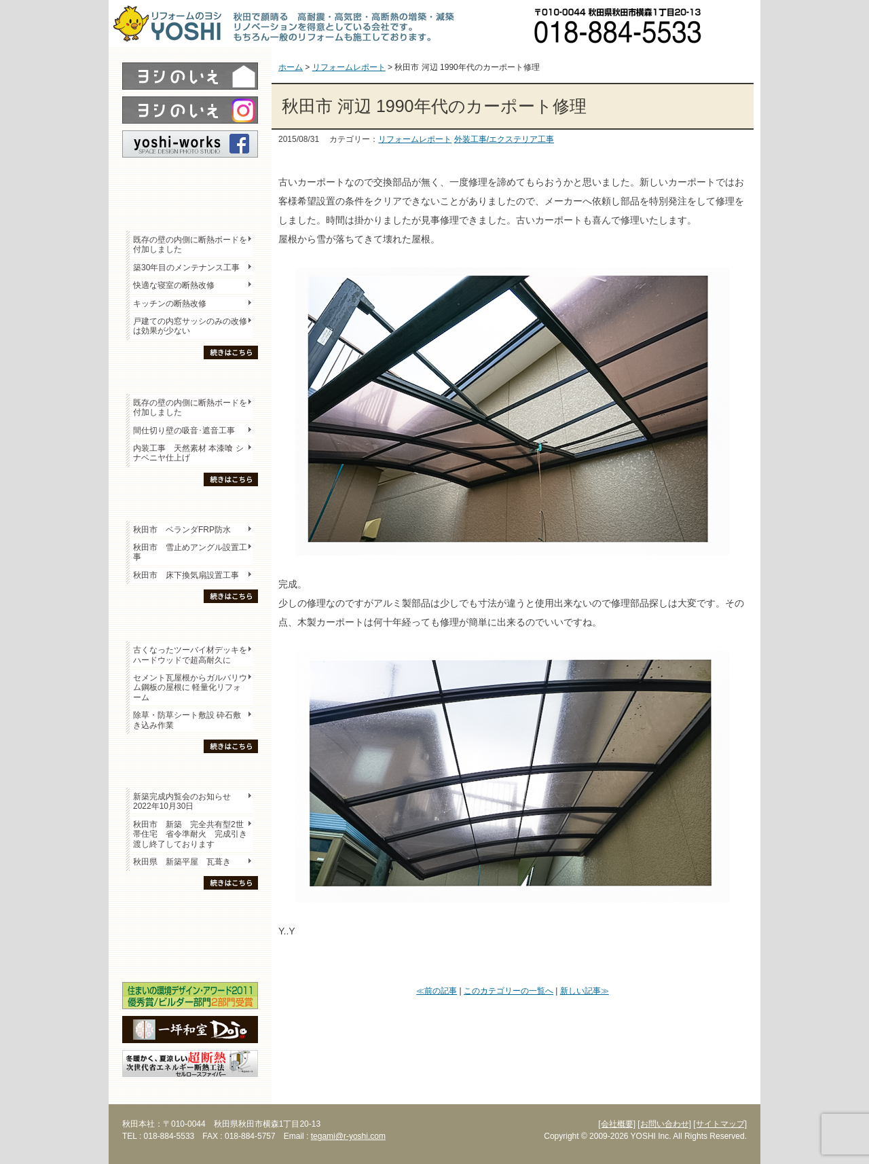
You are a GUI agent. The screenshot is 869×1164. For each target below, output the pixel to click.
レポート (190, 181)
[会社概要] (616, 1124)
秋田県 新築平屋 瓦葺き (182, 862)
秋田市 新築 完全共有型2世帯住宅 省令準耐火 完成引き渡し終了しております (190, 834)
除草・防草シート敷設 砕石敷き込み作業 (187, 719)
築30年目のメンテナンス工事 (186, 267)
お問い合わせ (736, 24)
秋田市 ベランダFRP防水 (182, 529)
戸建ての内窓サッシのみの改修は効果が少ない (190, 325)
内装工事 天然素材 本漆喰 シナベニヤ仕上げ (188, 452)
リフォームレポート (414, 139)
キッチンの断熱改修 (174, 303)
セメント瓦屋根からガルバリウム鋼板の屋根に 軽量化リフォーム (190, 687)
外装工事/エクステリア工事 (504, 139)
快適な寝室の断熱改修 (174, 285)
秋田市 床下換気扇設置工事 (186, 575)
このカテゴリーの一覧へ (508, 991)
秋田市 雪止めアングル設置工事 (190, 552)
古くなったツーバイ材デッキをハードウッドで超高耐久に (190, 654)
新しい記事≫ (584, 991)
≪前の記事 (436, 991)
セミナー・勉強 (190, 934)
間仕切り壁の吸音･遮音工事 (184, 430)
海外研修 (190, 958)
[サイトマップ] (720, 1124)
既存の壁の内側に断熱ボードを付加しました (190, 244)
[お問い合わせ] (664, 1124)
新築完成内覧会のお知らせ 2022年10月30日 (182, 801)
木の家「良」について (190, 911)
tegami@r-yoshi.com (348, 1136)
